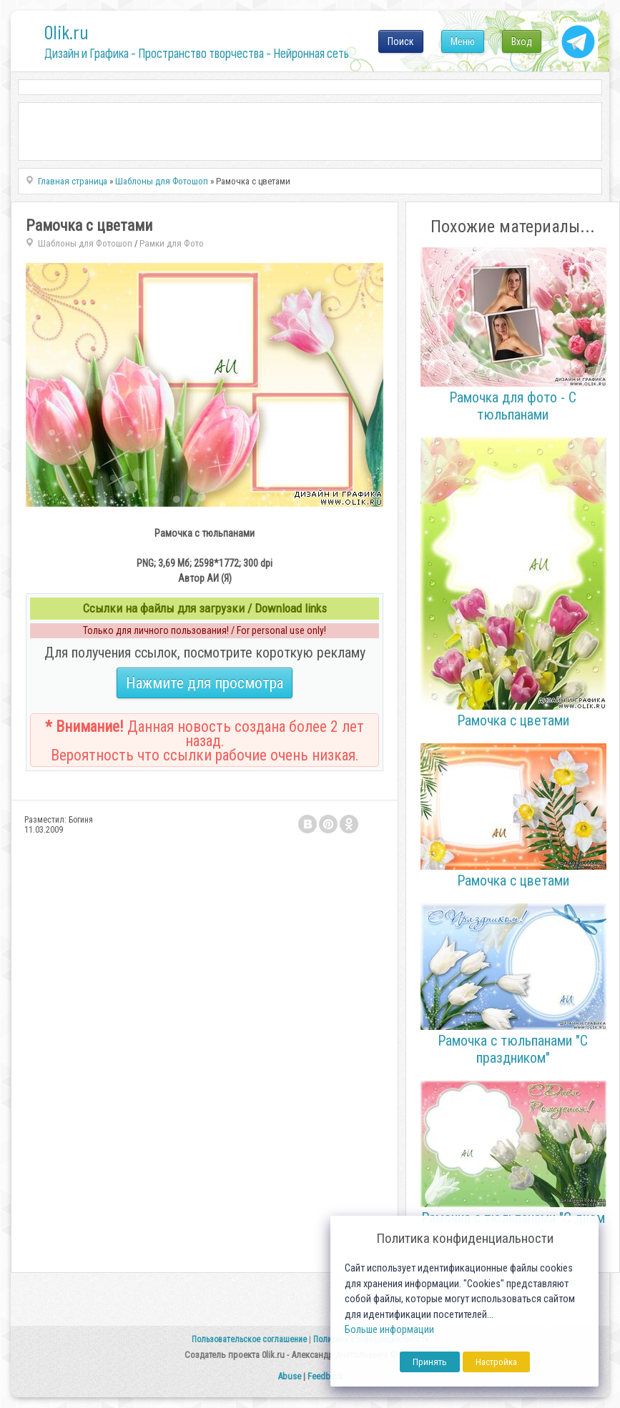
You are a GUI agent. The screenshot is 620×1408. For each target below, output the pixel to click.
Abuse (289, 1376)
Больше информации (389, 1330)
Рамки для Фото (171, 243)
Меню (463, 41)
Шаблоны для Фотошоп (85, 243)
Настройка (496, 1362)
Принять (430, 1362)
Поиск (401, 41)
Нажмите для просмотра (204, 683)
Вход (521, 41)
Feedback (325, 1376)
